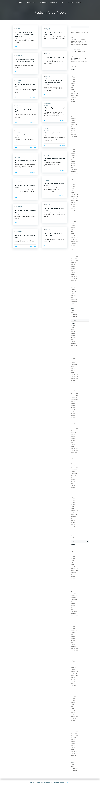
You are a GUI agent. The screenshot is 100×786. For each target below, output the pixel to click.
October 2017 (74, 218)
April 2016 (73, 251)
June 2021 (73, 149)
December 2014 (74, 276)
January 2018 (73, 212)
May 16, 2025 (17, 182)
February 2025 (74, 87)
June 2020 (73, 161)
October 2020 (74, 157)
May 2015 (73, 268)
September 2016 (74, 241)
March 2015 (73, 270)
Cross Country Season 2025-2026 (78, 39)
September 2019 (74, 177)
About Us (21, 2)
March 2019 (73, 188)
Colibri (68, 782)
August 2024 (73, 97)
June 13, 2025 (17, 132)
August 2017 (73, 221)
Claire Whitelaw (48, 28)
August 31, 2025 (47, 55)
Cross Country (74, 291)
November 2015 (74, 256)
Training (72, 305)
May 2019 (73, 184)
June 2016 (73, 247)
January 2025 (73, 89)
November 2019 (74, 175)
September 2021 (74, 146)
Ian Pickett (18, 28)
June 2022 (73, 128)
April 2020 (73, 165)
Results (72, 303)
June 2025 (73, 79)
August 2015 (73, 262)
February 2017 (74, 231)
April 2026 (73, 72)
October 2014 (74, 280)
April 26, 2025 (17, 233)
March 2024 (73, 107)
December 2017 (74, 214)
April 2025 (73, 83)
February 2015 (74, 272)
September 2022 (74, 124)
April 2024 (73, 105)
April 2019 (73, 186)
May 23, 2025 (46, 180)
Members (73, 297)
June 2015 (73, 266)
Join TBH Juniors (31, 2)
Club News (70, 2)
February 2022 (74, 136)
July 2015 (73, 264)
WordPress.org (74, 316)
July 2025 (73, 77)
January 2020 (73, 171)
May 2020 (73, 163)
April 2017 (73, 227)
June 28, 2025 (17, 107)
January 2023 (73, 118)
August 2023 (73, 112)
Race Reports (74, 299)
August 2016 (73, 243)
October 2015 (74, 258)
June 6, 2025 (46, 155)
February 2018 (74, 210)
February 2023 (74, 116)
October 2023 (74, 109)
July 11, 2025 (17, 82)
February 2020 (74, 169)
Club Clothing (43, 2)
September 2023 (74, 111)
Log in (72, 310)
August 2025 (73, 75)
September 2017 (74, 219)
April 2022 (73, 132)
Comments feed (74, 314)
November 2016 (74, 237)
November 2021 (74, 142)
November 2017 (74, 216)
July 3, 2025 (46, 105)
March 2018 (73, 208)
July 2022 (73, 126)
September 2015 (74, 260)
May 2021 (73, 151)
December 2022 (74, 120)
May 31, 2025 (17, 157)
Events (72, 293)
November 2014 (74, 278)
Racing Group (74, 301)
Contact (63, 2)
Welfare (78, 2)
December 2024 (74, 91)
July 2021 (73, 147)
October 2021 (74, 144)
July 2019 (73, 181)
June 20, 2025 (46, 130)
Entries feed (73, 312)
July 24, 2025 (46, 78)
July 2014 (73, 284)
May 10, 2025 (46, 206)
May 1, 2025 (46, 231)
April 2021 (73, 153)
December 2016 (74, 235)
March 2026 (73, 74)
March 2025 (73, 85)
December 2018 (74, 194)
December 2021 (74, 140)
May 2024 (73, 103)
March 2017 (73, 229)
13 (62, 255)
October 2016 (74, 239)
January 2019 (73, 192)
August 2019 (73, 179)
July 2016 (73, 245)
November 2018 (74, 196)
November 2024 (74, 93)
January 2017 (73, 233)
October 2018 (74, 198)
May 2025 (73, 81)
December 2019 (74, 173)
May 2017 (73, 225)
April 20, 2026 (17, 30)
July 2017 (73, 223)
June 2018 (73, 202)
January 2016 (73, 254)
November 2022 (74, 122)
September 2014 (74, 282)
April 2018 (73, 206)
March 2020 (73, 167)
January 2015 (73, 274)
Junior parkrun (74, 295)
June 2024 (73, 101)
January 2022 (73, 138)
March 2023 (73, 114)
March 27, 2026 (47, 30)
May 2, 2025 (17, 208)
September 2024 (74, 95)
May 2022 (73, 130)
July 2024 (73, 99)
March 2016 (73, 253)
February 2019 (74, 190)
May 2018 (73, 204)
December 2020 (74, 155)
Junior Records (54, 2)
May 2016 (73, 249)
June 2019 (73, 183)
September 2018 (74, 200)
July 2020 (73, 159)
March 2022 (73, 134)
